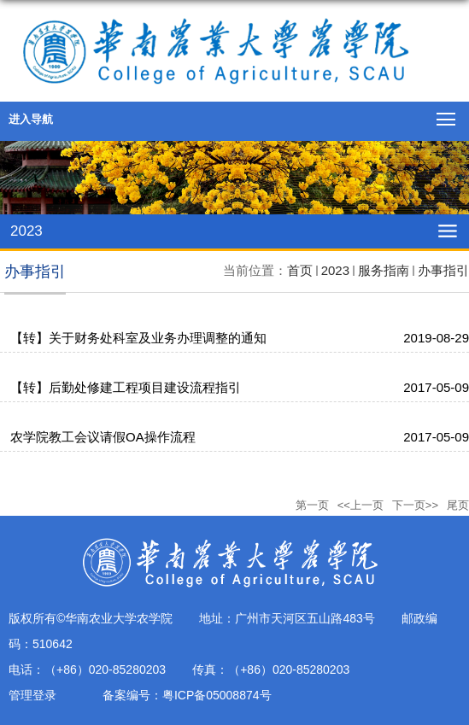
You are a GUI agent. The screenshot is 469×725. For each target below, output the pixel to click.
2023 (335, 270)
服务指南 (383, 270)
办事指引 (443, 270)
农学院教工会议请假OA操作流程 (103, 437)
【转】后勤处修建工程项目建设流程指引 (125, 387)
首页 (300, 270)
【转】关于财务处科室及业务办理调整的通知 (138, 337)
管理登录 (32, 695)
